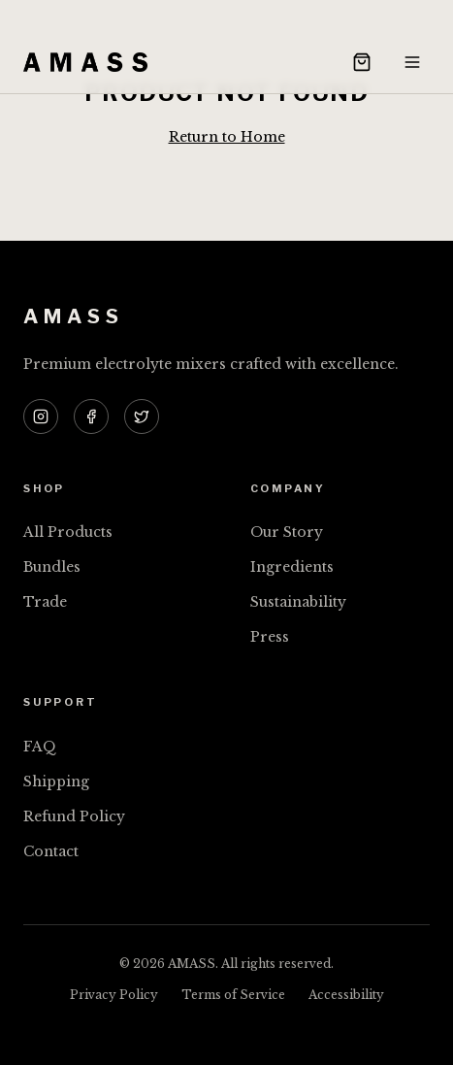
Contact (51, 851)
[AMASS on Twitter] (141, 416)
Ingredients (292, 567)
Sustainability (298, 602)
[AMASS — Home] (85, 62)
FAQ (39, 746)
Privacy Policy (114, 994)
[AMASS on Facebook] (91, 416)
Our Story (286, 532)
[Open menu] (412, 62)
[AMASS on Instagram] (40, 416)
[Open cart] (361, 62)
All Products (68, 532)
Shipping (56, 781)
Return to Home (227, 137)
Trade (45, 602)
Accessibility (346, 994)
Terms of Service (233, 994)
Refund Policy (74, 816)
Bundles (52, 567)
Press (269, 637)
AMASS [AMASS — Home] (73, 316)
